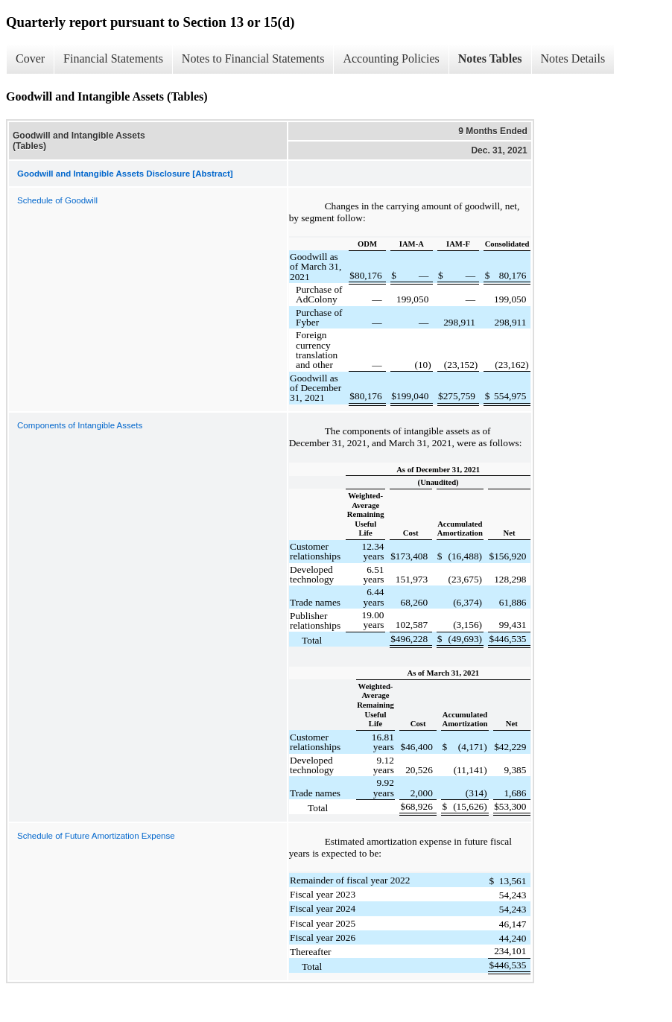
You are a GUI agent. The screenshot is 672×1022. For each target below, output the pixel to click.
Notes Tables (490, 58)
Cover (30, 58)
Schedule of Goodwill (57, 200)
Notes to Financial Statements (253, 58)
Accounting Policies (391, 58)
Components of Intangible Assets (79, 425)
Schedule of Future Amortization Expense (96, 835)
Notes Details (573, 58)
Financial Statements (113, 58)
